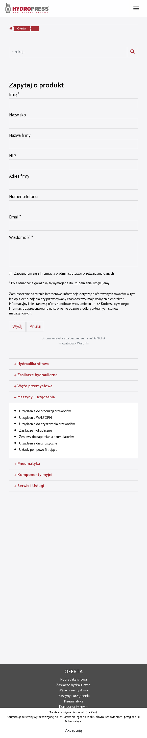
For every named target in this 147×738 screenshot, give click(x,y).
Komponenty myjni (73, 707)
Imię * (14, 95)
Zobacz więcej (73, 721)
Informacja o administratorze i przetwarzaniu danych (77, 273)
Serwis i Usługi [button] (29, 486)
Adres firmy (19, 176)
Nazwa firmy (20, 136)
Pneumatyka (73, 701)
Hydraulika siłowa (73, 680)
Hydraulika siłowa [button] (31, 364)
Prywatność (67, 343)
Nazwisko (17, 115)
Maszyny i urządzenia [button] (34, 397)
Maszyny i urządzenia (74, 696)
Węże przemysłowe (73, 690)
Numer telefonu (23, 197)
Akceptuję (73, 730)
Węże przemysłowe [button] (33, 386)
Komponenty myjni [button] (33, 474)
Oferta (21, 28)
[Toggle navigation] (136, 8)
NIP (12, 156)
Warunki (83, 343)
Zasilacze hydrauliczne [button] (36, 375)
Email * (15, 217)
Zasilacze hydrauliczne (73, 685)
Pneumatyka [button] (27, 463)
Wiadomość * (21, 238)
